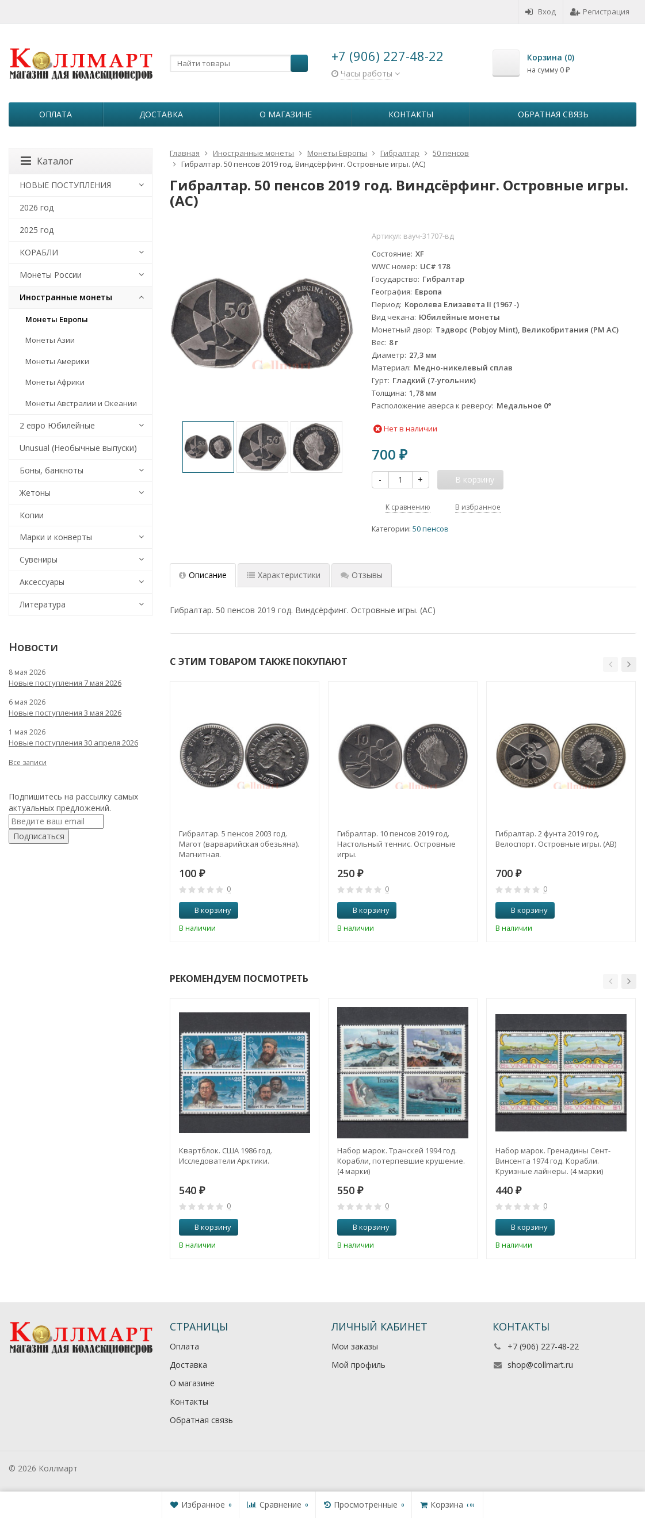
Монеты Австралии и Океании (81, 403)
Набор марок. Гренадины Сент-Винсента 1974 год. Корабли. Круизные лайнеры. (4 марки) (552, 1160)
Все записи (28, 762)
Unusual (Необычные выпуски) (78, 447)
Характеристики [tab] (283, 574)
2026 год (37, 207)
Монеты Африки (55, 382)
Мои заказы (354, 1346)
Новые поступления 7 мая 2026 (65, 683)
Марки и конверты (56, 537)
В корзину (206, 910)
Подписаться (38, 836)
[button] (610, 664)
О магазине (285, 114)
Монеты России (51, 274)
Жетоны (35, 492)
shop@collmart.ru (540, 1364)
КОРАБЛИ (39, 252)
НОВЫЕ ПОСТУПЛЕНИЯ (65, 184)
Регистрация (599, 11)
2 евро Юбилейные (57, 425)
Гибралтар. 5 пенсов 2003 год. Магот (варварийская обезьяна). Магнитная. (239, 843)
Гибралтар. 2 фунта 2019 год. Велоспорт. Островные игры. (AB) (555, 838)
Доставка (161, 114)
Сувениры (39, 559)
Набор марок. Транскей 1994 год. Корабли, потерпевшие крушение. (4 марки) (401, 1160)
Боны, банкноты (51, 470)
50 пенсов (431, 529)
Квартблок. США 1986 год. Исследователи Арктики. (225, 1155)
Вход (540, 11)
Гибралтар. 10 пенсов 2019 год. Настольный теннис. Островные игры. (396, 843)
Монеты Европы (56, 319)
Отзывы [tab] (362, 574)
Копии (32, 515)
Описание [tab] (203, 574)
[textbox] (239, 63)
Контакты (410, 114)
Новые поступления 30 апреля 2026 (73, 742)
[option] (208, 447)
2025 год (37, 229)
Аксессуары (42, 581)
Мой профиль (358, 1364)
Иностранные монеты (66, 297)
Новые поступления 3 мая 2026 (65, 713)
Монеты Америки (57, 361)
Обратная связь (553, 114)
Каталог (47, 161)
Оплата (55, 114)
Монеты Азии (50, 340)
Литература (43, 604)
